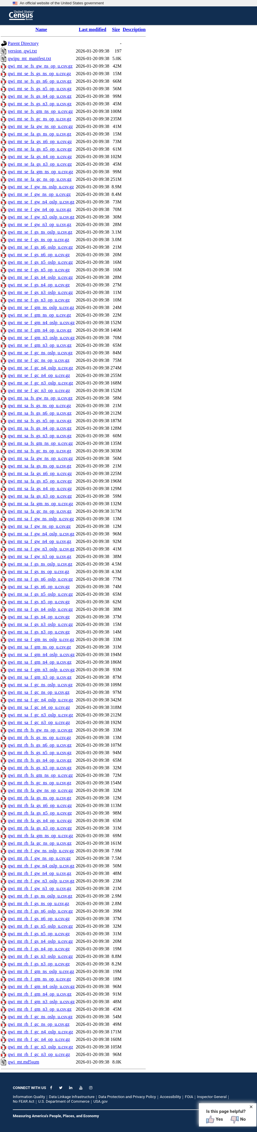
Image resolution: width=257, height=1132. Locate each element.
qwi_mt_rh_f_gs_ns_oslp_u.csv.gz (40, 895)
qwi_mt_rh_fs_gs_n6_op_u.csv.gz (39, 745)
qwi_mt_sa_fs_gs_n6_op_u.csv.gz (39, 413)
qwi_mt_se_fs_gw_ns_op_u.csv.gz (40, 66)
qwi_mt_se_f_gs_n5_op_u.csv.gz (39, 269)
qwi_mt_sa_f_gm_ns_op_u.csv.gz (39, 646)
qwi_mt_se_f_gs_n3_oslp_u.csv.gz (40, 292)
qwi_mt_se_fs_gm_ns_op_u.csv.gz (40, 111)
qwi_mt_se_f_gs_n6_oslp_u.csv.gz (40, 247)
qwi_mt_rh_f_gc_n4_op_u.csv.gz (39, 1039)
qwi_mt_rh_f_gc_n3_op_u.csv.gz (39, 1054)
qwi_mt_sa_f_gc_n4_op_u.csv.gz (39, 707)
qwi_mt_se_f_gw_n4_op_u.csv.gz (39, 209)
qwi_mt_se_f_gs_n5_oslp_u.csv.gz (40, 262)
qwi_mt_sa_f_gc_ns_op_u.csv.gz (38, 692)
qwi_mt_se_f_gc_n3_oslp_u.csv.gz (40, 382)
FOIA (189, 1097)
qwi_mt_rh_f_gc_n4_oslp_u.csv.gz (40, 1031)
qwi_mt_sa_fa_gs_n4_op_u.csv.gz (40, 488)
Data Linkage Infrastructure (71, 1097)
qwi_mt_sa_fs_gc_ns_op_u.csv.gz (39, 450)
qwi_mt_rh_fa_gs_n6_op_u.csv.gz (40, 805)
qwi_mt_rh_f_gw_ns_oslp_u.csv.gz (41, 850)
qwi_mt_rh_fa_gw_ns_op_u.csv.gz (40, 790)
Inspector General (212, 1097)
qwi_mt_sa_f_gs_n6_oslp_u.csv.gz (40, 579)
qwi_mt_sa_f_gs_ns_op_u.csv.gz (38, 571)
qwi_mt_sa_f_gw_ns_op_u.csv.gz (39, 526)
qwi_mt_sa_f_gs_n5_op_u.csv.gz (39, 601)
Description (134, 29)
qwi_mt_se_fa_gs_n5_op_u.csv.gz (40, 149)
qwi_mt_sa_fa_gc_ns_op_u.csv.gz (39, 511)
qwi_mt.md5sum (23, 1061)
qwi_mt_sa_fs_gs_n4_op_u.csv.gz (39, 428)
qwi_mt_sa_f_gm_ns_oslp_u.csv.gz (41, 639)
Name (41, 29)
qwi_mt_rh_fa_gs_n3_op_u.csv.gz (40, 828)
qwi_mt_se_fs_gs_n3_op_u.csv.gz (39, 103)
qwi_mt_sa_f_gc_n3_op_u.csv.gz (39, 722)
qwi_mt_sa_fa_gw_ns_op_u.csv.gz (40, 458)
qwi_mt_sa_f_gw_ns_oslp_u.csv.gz (41, 518)
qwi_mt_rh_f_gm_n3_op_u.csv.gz (39, 1009)
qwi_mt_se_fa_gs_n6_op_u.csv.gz (40, 141)
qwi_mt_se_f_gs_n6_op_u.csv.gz (39, 254)
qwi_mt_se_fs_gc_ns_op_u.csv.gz (39, 118)
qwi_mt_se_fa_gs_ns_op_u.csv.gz (39, 133)
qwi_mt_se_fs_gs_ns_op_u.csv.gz (39, 73)
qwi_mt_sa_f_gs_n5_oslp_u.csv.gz (40, 594)
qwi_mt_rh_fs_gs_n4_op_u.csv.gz (39, 760)
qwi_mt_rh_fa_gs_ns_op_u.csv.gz (39, 797)
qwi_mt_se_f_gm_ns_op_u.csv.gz (39, 315)
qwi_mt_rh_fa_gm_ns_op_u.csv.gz (40, 835)
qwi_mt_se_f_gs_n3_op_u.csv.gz (39, 299)
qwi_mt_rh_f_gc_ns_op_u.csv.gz (38, 1024)
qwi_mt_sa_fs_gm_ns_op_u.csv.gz (40, 443)
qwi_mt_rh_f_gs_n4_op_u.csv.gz (39, 948)
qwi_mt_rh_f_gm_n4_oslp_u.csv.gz (41, 986)
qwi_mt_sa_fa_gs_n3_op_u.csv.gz (40, 496)
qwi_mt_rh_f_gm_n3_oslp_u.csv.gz (41, 1001)
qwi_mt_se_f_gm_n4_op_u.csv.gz (39, 330)
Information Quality (29, 1097)
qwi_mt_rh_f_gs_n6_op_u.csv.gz (39, 918)
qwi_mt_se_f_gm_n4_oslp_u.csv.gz (41, 322)
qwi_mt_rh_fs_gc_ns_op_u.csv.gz (39, 782)
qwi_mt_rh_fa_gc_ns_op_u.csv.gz (39, 843)
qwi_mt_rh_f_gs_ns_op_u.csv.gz (38, 903)
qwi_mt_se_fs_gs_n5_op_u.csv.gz (39, 88)
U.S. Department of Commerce (64, 1101)
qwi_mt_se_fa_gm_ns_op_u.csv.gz (40, 171)
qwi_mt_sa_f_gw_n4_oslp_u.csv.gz (41, 533)
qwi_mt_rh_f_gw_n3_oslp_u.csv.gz (41, 880)
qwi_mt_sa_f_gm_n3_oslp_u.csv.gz (41, 669)
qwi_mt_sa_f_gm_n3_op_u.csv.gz (39, 677)
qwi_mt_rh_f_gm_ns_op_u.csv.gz (39, 978)
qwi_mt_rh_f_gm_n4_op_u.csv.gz (39, 994)
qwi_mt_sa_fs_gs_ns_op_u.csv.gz (39, 405)
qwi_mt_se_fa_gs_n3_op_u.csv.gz (40, 164)
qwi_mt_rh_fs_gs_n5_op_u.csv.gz (39, 752)
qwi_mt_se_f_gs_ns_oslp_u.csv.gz (40, 232)
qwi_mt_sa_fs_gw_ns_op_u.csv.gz (40, 398)
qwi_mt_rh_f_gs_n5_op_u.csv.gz (39, 933)
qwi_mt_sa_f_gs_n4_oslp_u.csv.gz (40, 609)
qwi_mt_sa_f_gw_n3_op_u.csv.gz (39, 556)
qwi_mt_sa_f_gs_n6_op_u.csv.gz (39, 586)
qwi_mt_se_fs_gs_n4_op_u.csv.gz (39, 96)
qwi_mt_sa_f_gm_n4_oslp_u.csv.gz (41, 654)
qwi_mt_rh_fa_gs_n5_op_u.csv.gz (40, 812)
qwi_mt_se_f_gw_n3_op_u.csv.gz (39, 224)
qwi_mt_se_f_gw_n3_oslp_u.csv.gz (41, 216)
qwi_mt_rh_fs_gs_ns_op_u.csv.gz (39, 737)
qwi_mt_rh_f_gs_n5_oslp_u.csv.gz (40, 926)
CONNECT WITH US (29, 1088)
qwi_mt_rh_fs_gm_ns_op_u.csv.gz (40, 775)
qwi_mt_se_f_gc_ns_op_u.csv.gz (38, 360)
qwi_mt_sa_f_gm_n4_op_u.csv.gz (39, 662)
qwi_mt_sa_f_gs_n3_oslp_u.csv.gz (40, 624)
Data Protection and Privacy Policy (127, 1097)
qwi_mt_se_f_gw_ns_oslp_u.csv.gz (41, 186)
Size (116, 29)
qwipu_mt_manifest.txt (29, 58)
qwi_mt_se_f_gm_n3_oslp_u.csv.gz (41, 337)
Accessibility (170, 1097)
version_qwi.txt (22, 50)
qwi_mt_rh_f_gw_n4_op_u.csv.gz (39, 873)
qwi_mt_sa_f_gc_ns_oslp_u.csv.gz (40, 684)
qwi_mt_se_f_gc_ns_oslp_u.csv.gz (40, 352)
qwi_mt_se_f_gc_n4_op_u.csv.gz (39, 375)
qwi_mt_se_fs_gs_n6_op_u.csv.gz (39, 81)
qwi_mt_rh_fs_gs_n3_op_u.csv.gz (39, 767)
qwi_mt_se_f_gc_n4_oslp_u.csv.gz (40, 367)
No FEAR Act (23, 1101)
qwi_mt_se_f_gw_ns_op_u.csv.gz (39, 194)
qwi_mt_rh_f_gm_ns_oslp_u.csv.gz (41, 971)
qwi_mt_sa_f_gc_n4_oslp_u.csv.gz (40, 699)
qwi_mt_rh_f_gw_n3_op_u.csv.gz (39, 888)
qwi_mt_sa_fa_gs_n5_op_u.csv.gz (40, 481)
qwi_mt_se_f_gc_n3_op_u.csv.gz (39, 390)
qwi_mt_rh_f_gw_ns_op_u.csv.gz (39, 858)
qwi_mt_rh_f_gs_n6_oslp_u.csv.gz (40, 911)
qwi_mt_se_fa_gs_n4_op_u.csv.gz (40, 156)
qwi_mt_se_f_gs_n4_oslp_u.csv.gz (40, 277)
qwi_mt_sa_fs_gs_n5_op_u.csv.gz (39, 420)
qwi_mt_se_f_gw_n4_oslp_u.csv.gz (41, 201)
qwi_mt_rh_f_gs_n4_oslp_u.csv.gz (40, 941)
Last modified (92, 29)
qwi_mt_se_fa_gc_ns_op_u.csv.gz (39, 179)
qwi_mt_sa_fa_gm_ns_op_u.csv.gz (40, 503)
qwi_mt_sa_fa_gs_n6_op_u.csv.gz (40, 473)
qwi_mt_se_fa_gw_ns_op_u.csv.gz (40, 126)
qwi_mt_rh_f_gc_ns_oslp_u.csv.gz (40, 1016)
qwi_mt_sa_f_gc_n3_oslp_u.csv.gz (40, 714)
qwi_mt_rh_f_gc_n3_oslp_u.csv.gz (40, 1046)
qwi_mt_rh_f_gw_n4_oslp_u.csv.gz (41, 865)
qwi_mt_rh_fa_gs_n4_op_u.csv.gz (40, 820)
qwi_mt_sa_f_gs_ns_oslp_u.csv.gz (40, 564)
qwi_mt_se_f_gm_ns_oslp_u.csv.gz (41, 307)
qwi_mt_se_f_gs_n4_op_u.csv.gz (39, 284)
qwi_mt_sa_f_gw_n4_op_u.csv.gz (39, 541)
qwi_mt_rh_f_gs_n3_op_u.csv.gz (39, 963)
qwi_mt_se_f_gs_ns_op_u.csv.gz (38, 239)
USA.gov (101, 1101)
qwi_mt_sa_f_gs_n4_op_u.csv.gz (39, 616)
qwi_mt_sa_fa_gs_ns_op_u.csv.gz (39, 465)
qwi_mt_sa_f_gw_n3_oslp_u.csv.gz (41, 548)
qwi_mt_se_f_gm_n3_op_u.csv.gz (39, 345)
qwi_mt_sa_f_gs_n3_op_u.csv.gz (39, 631)
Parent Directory (23, 43)
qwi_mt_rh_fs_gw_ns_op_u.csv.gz (40, 729)
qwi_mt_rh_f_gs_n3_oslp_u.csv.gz (40, 956)
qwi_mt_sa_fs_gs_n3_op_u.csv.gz (39, 435)
